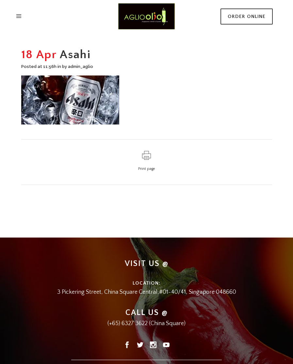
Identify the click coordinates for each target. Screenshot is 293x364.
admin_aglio (80, 66)
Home (123, 54)
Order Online (247, 16)
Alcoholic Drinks (147, 54)
